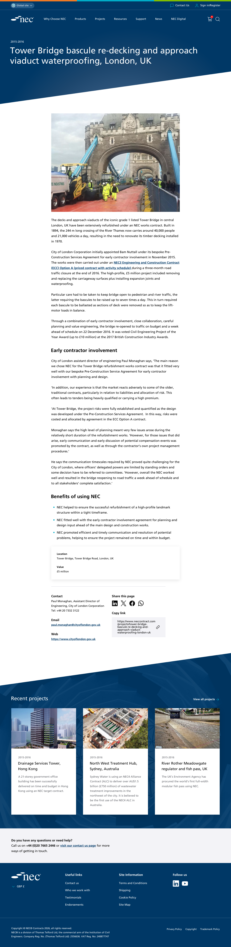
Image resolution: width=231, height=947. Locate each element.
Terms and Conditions (133, 883)
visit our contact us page (78, 846)
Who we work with (77, 890)
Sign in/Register (207, 5)
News (158, 19)
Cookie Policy (127, 897)
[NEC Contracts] (22, 19)
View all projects (206, 699)
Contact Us (179, 5)
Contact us (72, 883)
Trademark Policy (210, 929)
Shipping (124, 890)
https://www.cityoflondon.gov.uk (73, 639)
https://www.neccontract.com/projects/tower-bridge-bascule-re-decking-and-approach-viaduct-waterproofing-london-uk (138, 627)
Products (80, 19)
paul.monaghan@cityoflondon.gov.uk (75, 625)
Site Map (124, 904)
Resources (120, 19)
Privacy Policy (174, 929)
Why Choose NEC (55, 19)
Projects (100, 19)
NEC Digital (178, 19)
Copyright (191, 929)
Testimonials (73, 897)
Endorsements (74, 904)
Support (141, 19)
